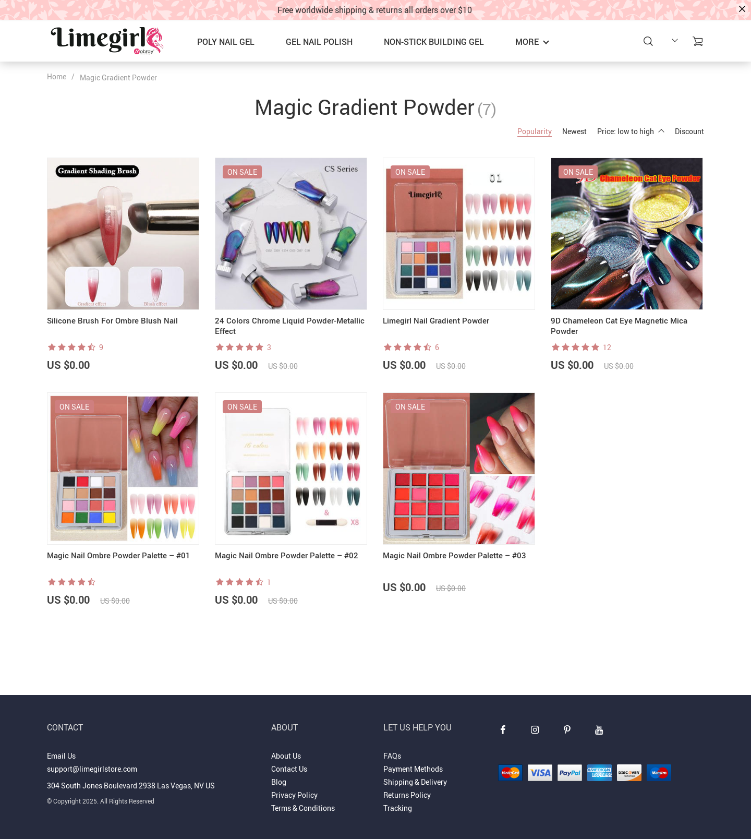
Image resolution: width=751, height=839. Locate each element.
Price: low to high (630, 131)
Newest (574, 131)
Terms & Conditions (303, 808)
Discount (689, 131)
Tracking (397, 808)
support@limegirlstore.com (92, 769)
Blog (278, 782)
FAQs (392, 756)
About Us (286, 756)
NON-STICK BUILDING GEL (434, 41)
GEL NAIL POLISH (319, 41)
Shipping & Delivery (415, 782)
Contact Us (289, 769)
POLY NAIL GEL (226, 41)
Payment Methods (413, 769)
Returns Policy (407, 795)
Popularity (534, 131)
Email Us (61, 756)
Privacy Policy (294, 795)
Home (56, 76)
